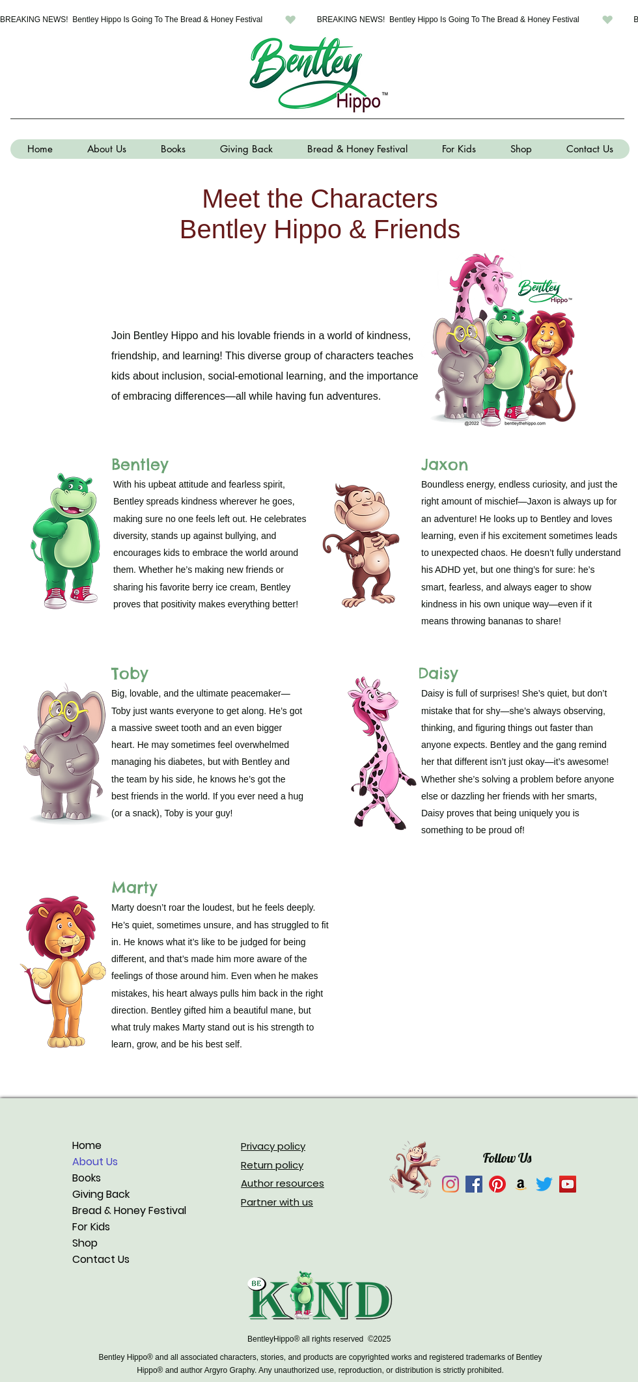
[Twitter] (544, 1184)
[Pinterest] (497, 1184)
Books (86, 1177)
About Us (95, 1161)
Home (87, 1145)
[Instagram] (450, 1184)
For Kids (91, 1226)
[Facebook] (473, 1184)
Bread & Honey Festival (129, 1210)
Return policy (272, 1165)
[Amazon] (520, 1184)
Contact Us (101, 1259)
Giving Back (101, 1194)
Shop (85, 1243)
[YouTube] (567, 1184)
